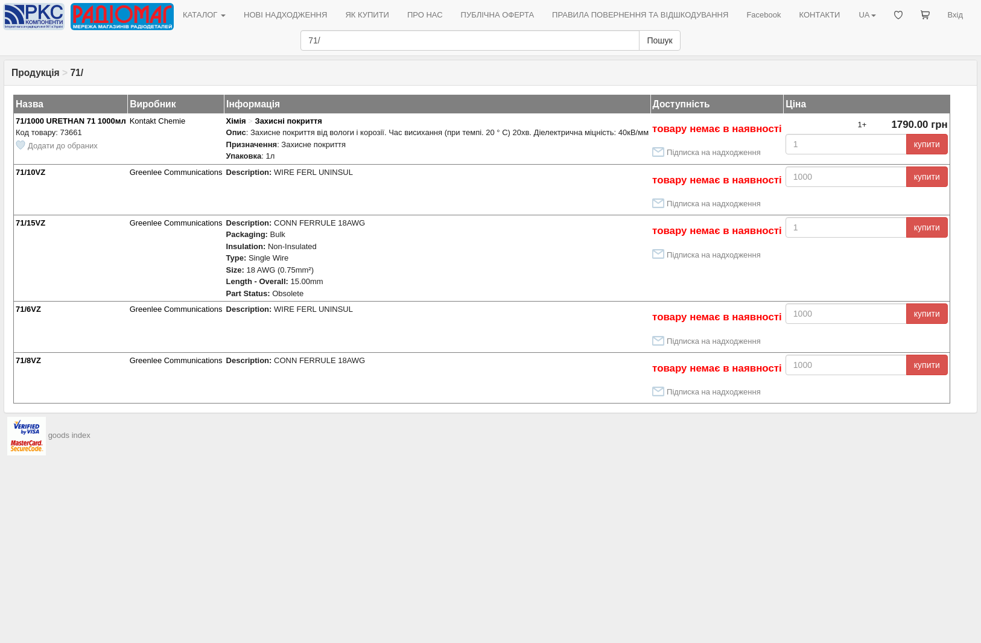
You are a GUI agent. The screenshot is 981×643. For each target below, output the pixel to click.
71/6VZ (28, 309)
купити (927, 144)
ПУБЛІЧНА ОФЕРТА (498, 14)
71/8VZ (28, 360)
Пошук (659, 40)
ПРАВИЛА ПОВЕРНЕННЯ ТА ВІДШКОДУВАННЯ (640, 14)
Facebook (763, 14)
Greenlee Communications (176, 172)
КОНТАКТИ (819, 14)
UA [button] (867, 14)
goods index (69, 435)
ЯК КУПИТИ (367, 14)
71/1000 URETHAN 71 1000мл (71, 120)
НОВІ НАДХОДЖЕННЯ (285, 14)
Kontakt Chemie (158, 120)
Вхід (956, 14)
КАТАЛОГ (204, 14)
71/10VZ (30, 172)
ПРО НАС (425, 14)
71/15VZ (30, 222)
